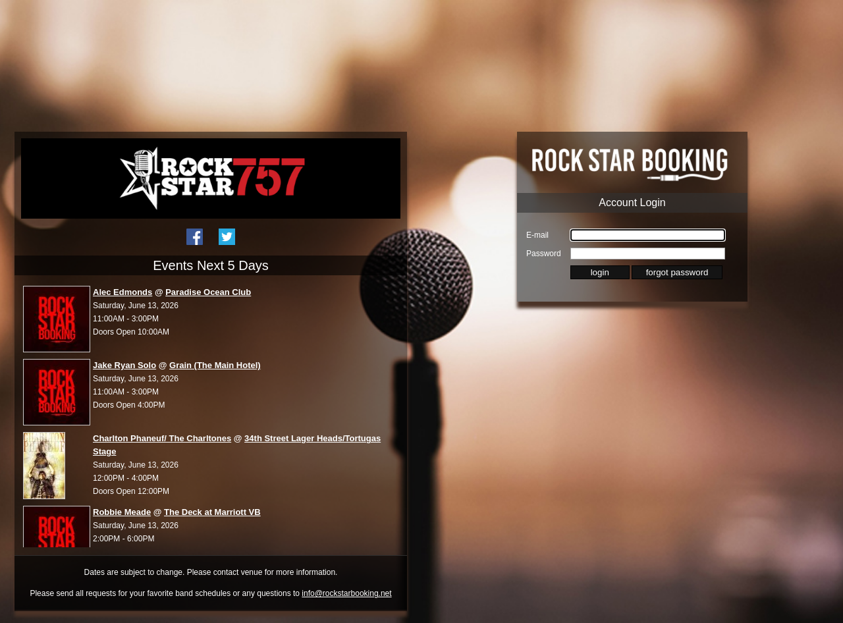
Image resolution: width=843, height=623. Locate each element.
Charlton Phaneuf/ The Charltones (162, 438)
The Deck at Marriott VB (212, 512)
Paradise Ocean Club (208, 292)
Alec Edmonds (122, 292)
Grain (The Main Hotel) (215, 365)
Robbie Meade (122, 512)
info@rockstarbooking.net (346, 593)
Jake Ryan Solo (124, 365)
